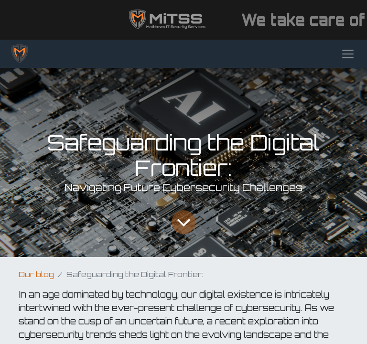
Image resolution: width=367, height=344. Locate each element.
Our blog (36, 274)
